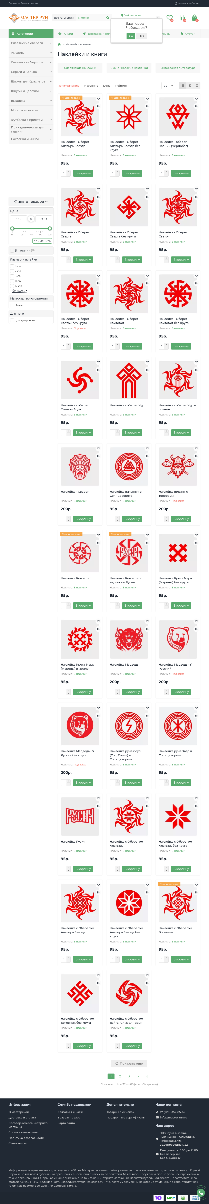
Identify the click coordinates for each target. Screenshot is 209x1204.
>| (147, 1076)
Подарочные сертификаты (126, 1117)
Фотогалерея (18, 1143)
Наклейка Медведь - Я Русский (175, 666)
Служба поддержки (74, 1105)
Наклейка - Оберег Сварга (75, 234)
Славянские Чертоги (26, 62)
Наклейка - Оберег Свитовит (124, 321)
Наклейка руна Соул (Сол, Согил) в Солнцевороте (125, 755)
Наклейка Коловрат (76, 578)
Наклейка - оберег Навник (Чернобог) (173, 144)
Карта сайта (66, 1123)
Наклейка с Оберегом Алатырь (126, 844)
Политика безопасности (23, 3)
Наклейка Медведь (124, 664)
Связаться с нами (70, 1112)
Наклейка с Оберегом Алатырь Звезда (77, 930)
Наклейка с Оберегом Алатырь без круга (175, 844)
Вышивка (18, 100)
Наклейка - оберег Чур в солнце (177, 407)
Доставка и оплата (98, 33)
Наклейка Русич (73, 841)
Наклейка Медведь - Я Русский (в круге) (77, 753)
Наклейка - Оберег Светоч (173, 234)
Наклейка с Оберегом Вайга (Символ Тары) (126, 1021)
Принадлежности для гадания (27, 129)
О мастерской (19, 1112)
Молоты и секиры (24, 110)
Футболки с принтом (26, 119)
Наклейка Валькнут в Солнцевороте (126, 494)
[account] (186, 3)
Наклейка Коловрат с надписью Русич (126, 580)
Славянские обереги (26, 43)
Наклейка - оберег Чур (127, 405)
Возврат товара (69, 1117)
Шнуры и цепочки (24, 91)
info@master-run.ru (173, 1117)
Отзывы (162, 33)
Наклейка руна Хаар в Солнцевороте (175, 753)
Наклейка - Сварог (75, 491)
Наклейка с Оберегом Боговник (175, 930)
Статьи (188, 33)
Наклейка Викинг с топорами (173, 494)
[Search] (94, 17)
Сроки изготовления (24, 1132)
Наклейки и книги (24, 139)
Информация (20, 1105)
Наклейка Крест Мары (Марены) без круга (175, 580)
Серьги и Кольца (23, 72)
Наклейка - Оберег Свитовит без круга (174, 321)
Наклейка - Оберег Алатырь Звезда (75, 144)
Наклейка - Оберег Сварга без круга (124, 234)
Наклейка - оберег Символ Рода (75, 407)
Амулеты (17, 52)
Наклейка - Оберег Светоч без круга (75, 321)
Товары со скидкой (121, 1112)
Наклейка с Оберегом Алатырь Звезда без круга (126, 932)
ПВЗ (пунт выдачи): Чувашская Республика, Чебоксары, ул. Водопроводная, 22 (177, 1138)
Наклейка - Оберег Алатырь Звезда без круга (125, 146)
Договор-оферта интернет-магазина (28, 1124)
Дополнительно (120, 1105)
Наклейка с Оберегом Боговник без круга (77, 1021)
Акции (65, 33)
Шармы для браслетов (27, 81)
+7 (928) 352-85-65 (172, 1112)
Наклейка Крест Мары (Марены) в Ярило (77, 666)
